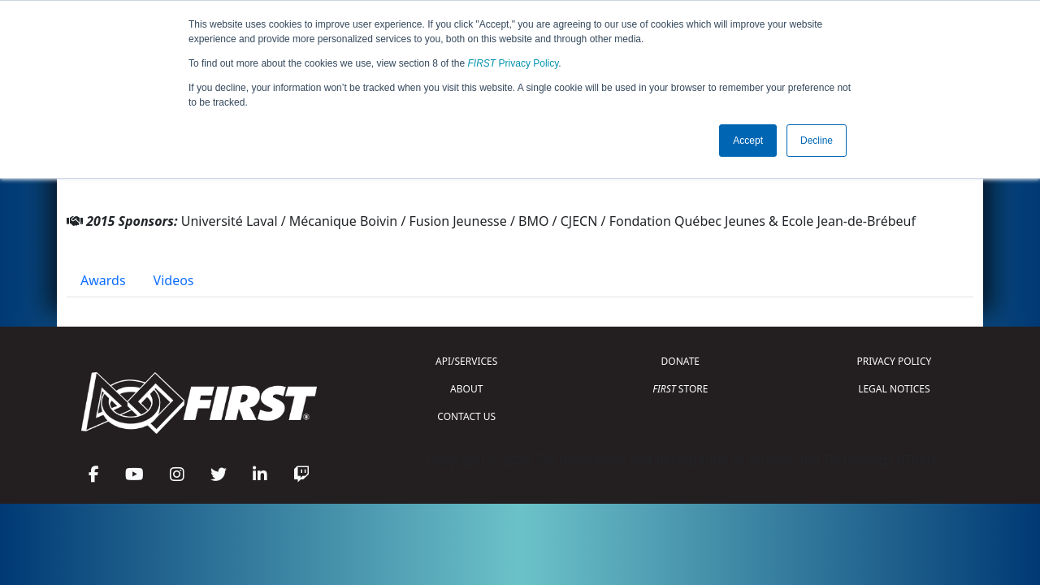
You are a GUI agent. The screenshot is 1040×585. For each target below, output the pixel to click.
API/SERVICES (466, 361)
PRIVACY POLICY (893, 361)
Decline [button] (816, 140)
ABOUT (466, 389)
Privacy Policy (513, 63)
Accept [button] (748, 140)
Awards (103, 280)
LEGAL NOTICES (894, 389)
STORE (680, 389)
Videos (174, 280)
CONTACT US (466, 416)
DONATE (680, 361)
